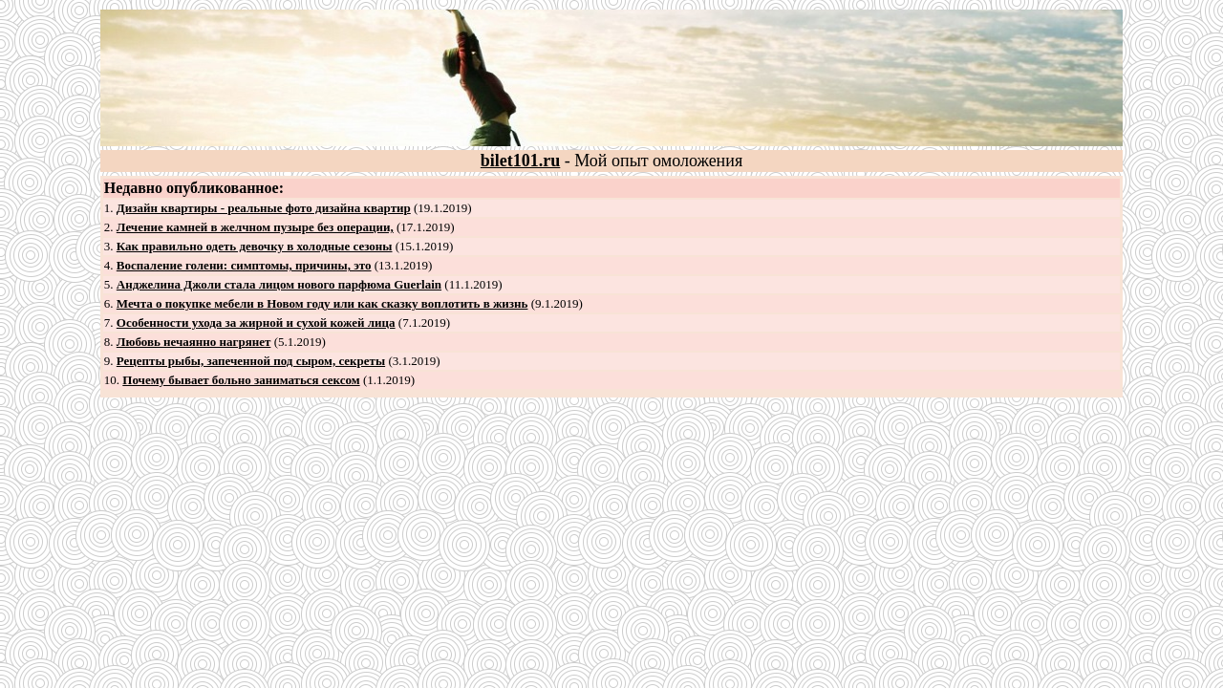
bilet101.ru (521, 160)
